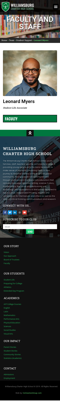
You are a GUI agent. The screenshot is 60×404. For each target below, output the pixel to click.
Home (4, 40)
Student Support (24, 40)
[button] (56, 6)
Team (11, 40)
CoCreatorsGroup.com (32, 393)
